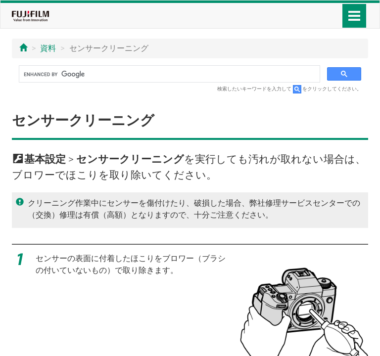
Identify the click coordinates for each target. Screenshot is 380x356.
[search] (168, 74)
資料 (48, 48)
